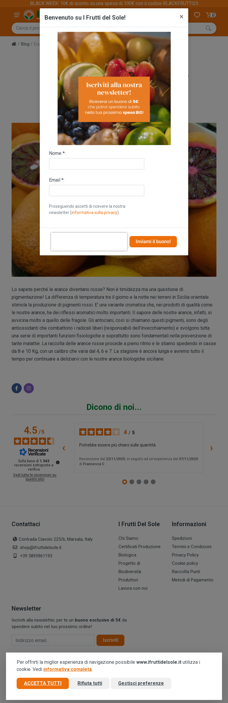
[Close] (181, 16)
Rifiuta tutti (89, 683)
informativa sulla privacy (94, 212)
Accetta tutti (42, 683)
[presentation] (89, 242)
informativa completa (67, 669)
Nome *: (57, 153)
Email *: (56, 180)
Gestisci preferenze (141, 683)
